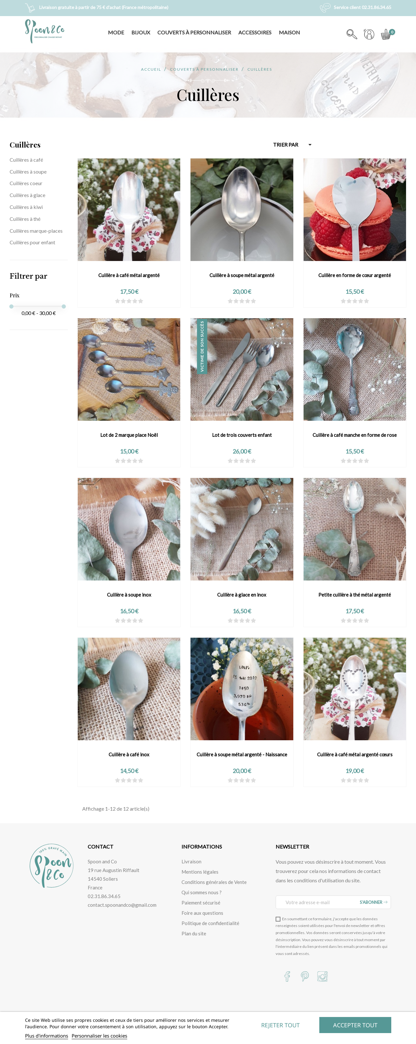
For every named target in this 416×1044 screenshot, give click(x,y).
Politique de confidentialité (210, 923)
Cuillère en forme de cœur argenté (354, 275)
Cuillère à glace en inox (241, 595)
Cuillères (25, 144)
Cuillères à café (26, 160)
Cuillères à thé (25, 219)
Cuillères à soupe (28, 171)
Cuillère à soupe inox (129, 595)
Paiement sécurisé (200, 902)
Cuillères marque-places (36, 231)
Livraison (191, 861)
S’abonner (373, 902)
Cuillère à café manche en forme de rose (355, 435)
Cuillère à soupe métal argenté (241, 275)
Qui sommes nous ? (201, 892)
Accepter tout (355, 1025)
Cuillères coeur (26, 183)
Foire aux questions (202, 913)
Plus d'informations (46, 1035)
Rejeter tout (280, 1025)
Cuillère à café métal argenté (129, 275)
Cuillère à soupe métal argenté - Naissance (242, 754)
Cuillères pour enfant (32, 242)
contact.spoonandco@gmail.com (122, 905)
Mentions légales (199, 872)
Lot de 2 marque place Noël (129, 435)
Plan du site (193, 933)
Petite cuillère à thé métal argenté (354, 595)
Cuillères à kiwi (26, 207)
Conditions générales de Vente (214, 882)
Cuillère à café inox (129, 754)
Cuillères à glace (27, 195)
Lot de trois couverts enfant (242, 435)
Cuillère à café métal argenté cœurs (355, 754)
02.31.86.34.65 (104, 896)
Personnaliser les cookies (99, 1035)
